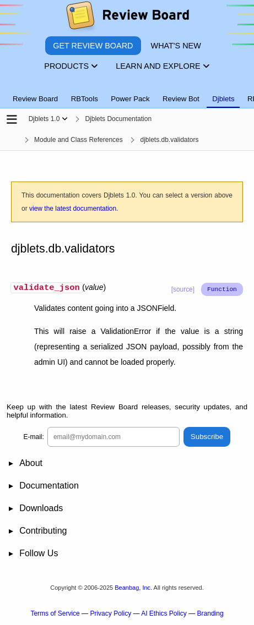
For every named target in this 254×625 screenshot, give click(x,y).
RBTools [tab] (84, 99)
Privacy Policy (110, 614)
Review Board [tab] (35, 99)
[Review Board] (127, 18)
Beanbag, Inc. (133, 588)
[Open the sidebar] (12, 120)
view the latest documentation (72, 208)
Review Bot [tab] (181, 99)
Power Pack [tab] (130, 99)
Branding (210, 614)
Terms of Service (54, 614)
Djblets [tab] (223, 99)
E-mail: (34, 438)
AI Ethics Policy (164, 614)
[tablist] (127, 92)
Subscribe (207, 438)
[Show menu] (65, 119)
